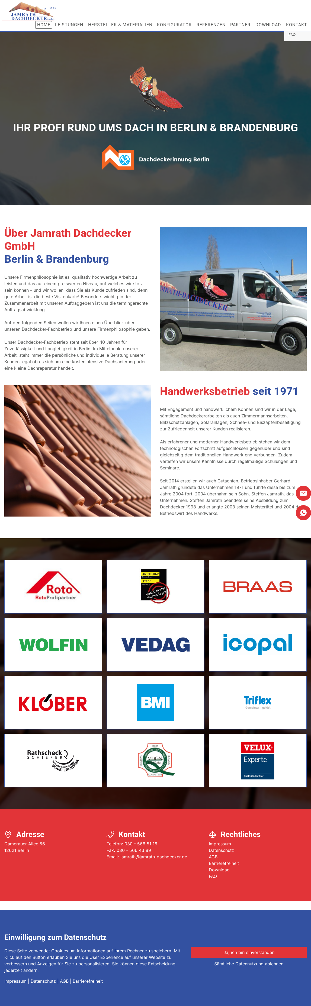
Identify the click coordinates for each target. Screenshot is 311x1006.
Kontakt (296, 24)
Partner (240, 24)
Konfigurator (174, 24)
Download (268, 24)
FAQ (213, 876)
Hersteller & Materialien (120, 24)
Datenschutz (221, 850)
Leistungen (69, 24)
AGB (213, 856)
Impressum (220, 843)
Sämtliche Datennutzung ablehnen (248, 963)
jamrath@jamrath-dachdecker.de (153, 856)
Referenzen (211, 24)
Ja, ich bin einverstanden (248, 952)
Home (43, 24)
